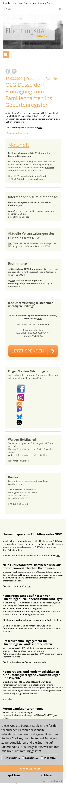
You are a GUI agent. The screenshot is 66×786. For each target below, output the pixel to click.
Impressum (17, 3)
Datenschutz (30, 3)
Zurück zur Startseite (18, 133)
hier (40, 127)
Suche (50, 3)
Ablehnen (46, 775)
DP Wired (57, 780)
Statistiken (31, 758)
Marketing (49, 758)
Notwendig (12, 758)
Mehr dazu (8, 699)
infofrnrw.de (22, 503)
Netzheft (18, 144)
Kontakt (6, 3)
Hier (10, 243)
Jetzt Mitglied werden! (18, 460)
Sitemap (42, 3)
